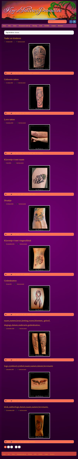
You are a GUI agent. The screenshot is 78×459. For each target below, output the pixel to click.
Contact (54, 25)
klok (21, 113)
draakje (17, 234)
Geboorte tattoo (11, 79)
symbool (34, 314)
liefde (34, 153)
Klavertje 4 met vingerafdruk (17, 240)
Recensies (60, 25)
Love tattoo (9, 119)
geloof (32, 359)
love (37, 153)
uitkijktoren (21, 73)
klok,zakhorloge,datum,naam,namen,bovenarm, (26, 407)
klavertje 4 (26, 194)
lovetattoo (40, 153)
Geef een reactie (21, 41)
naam (23, 113)
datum (14, 73)
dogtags (22, 359)
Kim (9, 25)
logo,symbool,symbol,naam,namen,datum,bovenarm (28, 366)
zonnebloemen (36, 73)
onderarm (27, 113)
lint (20, 314)
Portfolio (47, 25)
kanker (17, 314)
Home (4, 25)
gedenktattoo (22, 234)
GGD (40, 25)
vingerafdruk (26, 274)
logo (22, 314)
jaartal (22, 194)
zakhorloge (32, 441)
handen (17, 113)
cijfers (14, 153)
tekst (17, 73)
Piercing (34, 25)
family (24, 153)
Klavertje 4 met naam (14, 159)
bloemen (14, 359)
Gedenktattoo (10, 280)
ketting (35, 359)
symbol (31, 400)
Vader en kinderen (12, 38)
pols (27, 234)
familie (20, 153)
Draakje (7, 200)
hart (27, 153)
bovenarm (15, 194)
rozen (52, 359)
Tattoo (14, 25)
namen (33, 194)
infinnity (30, 153)
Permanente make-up (24, 25)
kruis (39, 359)
